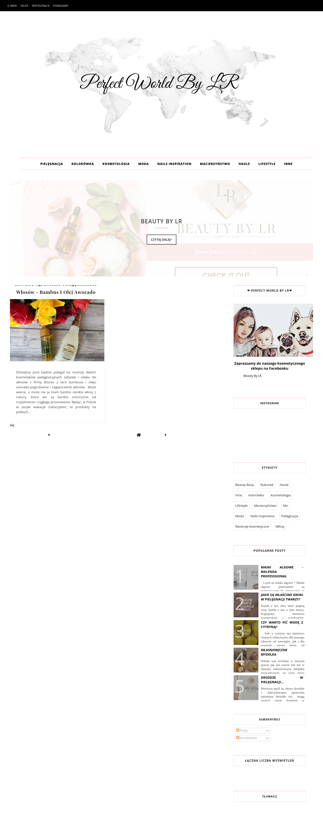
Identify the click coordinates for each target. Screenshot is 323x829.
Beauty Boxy (244, 484)
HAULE (244, 164)
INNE (288, 164)
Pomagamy (60, 5)
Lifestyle (241, 505)
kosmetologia (281, 495)
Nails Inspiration (262, 516)
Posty (242, 730)
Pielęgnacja (289, 516)
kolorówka (256, 495)
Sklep (24, 5)
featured (266, 484)
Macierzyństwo (265, 505)
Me (285, 505)
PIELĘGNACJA (51, 164)
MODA (143, 164)
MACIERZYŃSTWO (215, 164)
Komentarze (246, 738)
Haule (284, 484)
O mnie (12, 5)
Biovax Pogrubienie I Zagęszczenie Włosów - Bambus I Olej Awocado (56, 287)
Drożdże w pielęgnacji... (282, 679)
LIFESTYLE (267, 164)
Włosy (280, 526)
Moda (239, 516)
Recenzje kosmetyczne (252, 526)
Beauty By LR (252, 376)
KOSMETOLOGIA (116, 164)
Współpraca (40, 5)
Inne (238, 495)
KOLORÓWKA (83, 164)
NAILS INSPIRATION (174, 164)
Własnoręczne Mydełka (274, 652)
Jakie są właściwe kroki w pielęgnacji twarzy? (282, 596)
